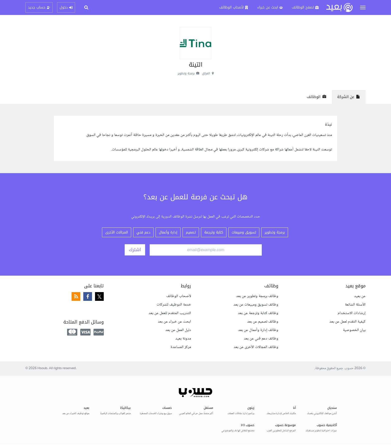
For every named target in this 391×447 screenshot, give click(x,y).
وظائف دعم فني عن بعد (261, 338)
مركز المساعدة (181, 347)
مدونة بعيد (183, 338)
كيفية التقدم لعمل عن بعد (347, 321)
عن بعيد (360, 296)
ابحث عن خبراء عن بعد (174, 321)
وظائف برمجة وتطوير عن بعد (257, 296)
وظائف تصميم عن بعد (262, 321)
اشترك (135, 249)
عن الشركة (348, 96)
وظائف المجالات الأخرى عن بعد (256, 347)
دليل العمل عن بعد (178, 330)
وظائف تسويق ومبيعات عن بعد (255, 304)
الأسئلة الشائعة (355, 304)
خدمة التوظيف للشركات (174, 304)
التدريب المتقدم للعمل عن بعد (170, 313)
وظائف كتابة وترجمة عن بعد (258, 313)
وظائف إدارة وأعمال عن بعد (258, 330)
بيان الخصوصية (354, 330)
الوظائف (316, 96)
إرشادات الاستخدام (352, 313)
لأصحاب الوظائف (178, 296)
